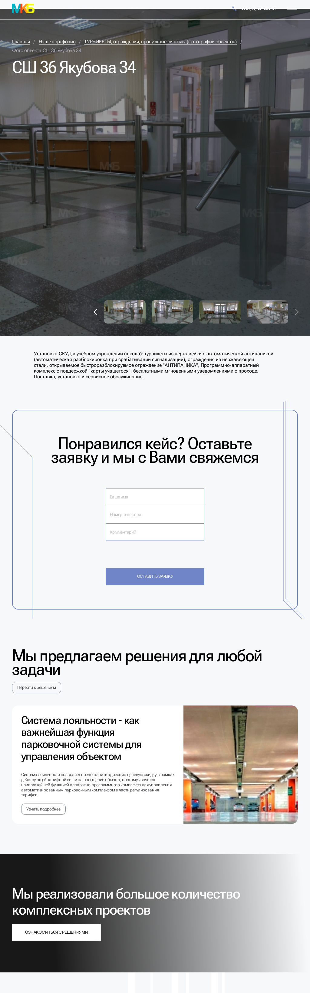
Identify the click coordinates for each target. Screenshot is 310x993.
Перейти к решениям (36, 687)
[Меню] (292, 8)
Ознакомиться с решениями (56, 932)
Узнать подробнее (43, 809)
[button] (96, 312)
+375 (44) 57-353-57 (254, 9)
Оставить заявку (155, 576)
